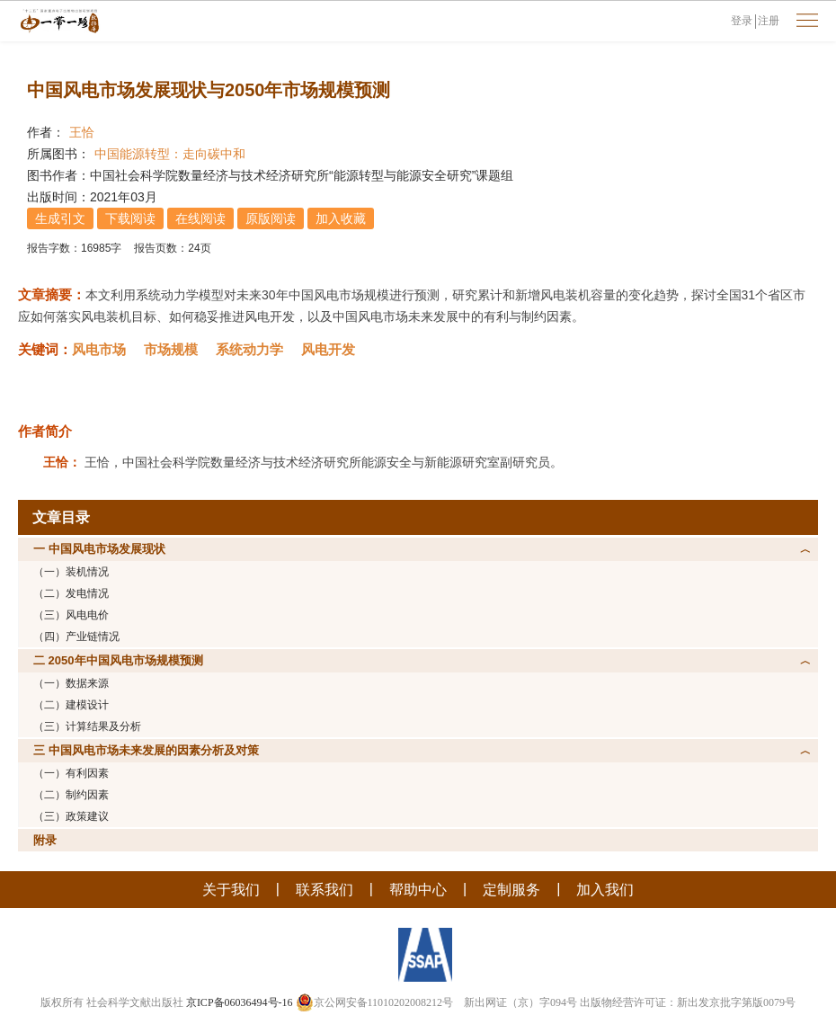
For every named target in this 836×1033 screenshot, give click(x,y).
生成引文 (60, 218)
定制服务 (511, 889)
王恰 (81, 132)
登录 (741, 20)
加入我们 (605, 889)
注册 (768, 20)
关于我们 (231, 889)
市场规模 (171, 349)
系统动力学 (249, 349)
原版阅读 (270, 218)
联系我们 (324, 889)
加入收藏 (341, 218)
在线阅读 (200, 218)
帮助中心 (418, 889)
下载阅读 (130, 218)
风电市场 (99, 349)
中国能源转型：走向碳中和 (169, 154)
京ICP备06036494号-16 (239, 1002)
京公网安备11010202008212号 (375, 1002)
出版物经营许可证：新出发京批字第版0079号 (688, 1002)
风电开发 (328, 349)
